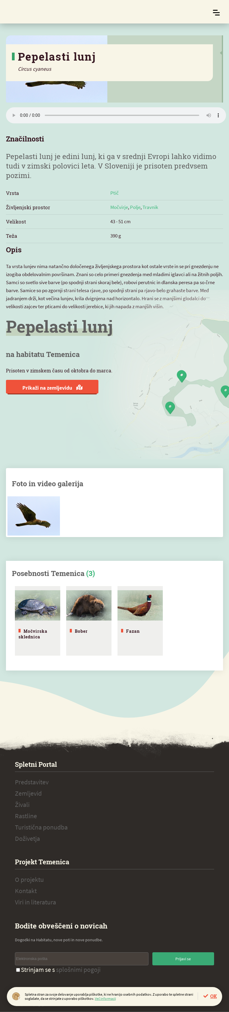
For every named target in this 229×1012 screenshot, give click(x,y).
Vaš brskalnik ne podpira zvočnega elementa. (116, 115)
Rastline (26, 816)
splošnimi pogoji (78, 969)
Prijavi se (183, 958)
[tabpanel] (37, 621)
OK (213, 996)
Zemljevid (28, 793)
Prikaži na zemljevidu (52, 387)
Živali (22, 804)
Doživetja (27, 838)
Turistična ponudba (41, 827)
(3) (90, 573)
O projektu (29, 879)
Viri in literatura (35, 902)
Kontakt (26, 891)
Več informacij (105, 998)
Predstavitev (32, 782)
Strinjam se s (58, 969)
